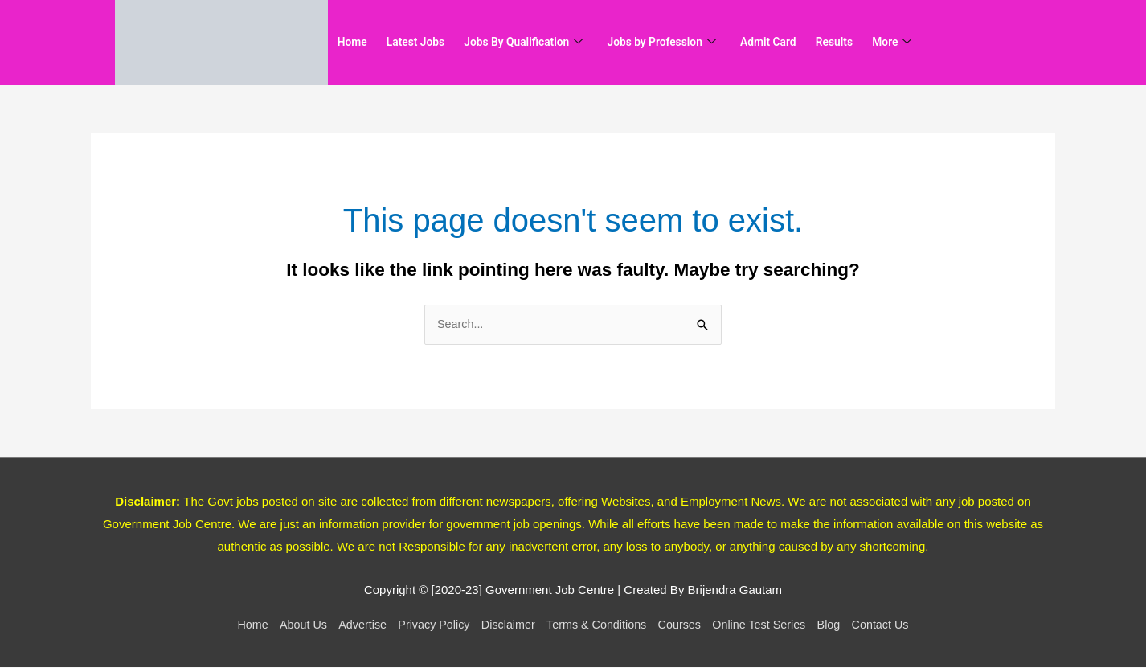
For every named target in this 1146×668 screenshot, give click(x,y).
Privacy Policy (427, 625)
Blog (841, 625)
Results (892, 42)
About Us (291, 625)
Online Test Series (767, 625)
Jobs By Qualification (547, 43)
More (957, 43)
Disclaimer (505, 625)
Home (356, 42)
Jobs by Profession (699, 43)
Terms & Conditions (598, 625)
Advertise (353, 625)
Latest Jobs (428, 42)
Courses (684, 625)
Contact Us (894, 625)
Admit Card (817, 42)
